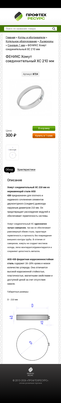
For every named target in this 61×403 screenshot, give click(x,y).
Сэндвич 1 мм (16, 45)
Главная (10, 37)
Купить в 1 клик (44, 135)
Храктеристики (26, 169)
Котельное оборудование (21, 41)
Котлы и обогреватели (31, 37)
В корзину (44, 128)
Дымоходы (47, 41)
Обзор (9, 169)
